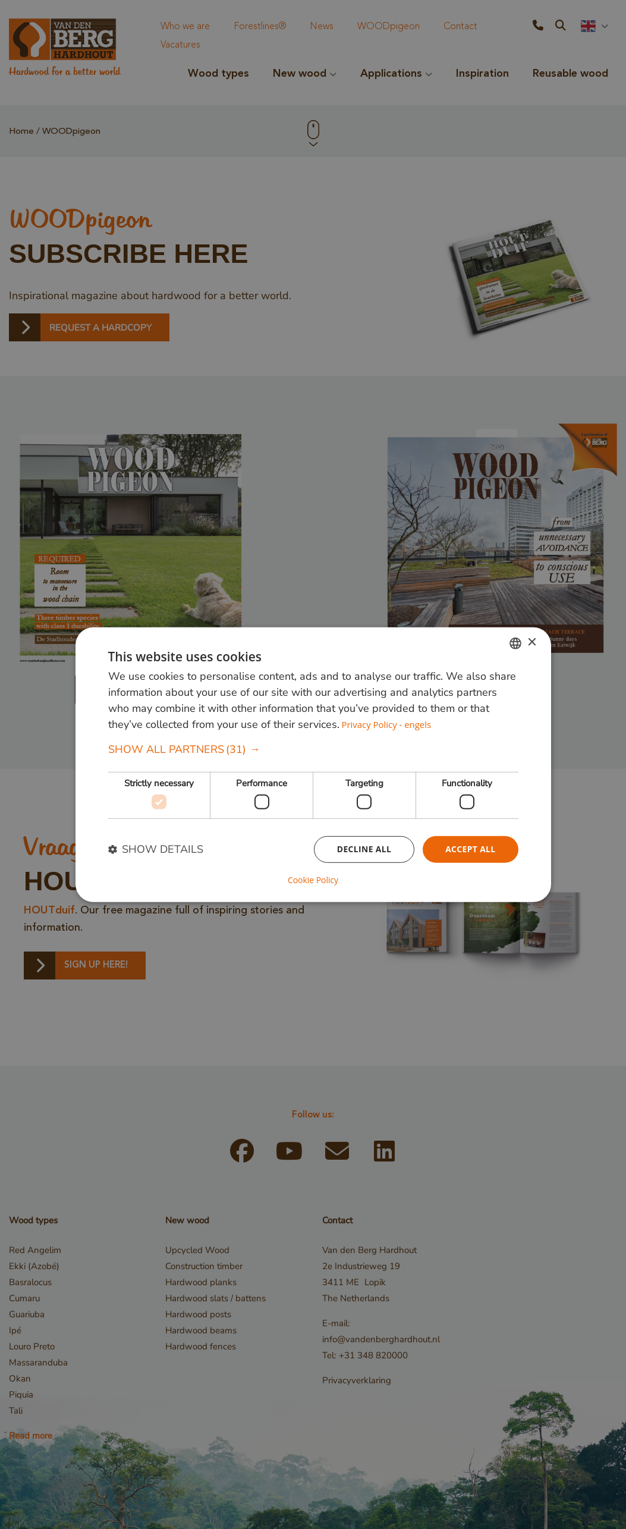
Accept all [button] (470, 849)
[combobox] (515, 643)
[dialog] (313, 764)
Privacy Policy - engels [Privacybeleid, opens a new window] (386, 724)
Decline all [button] (363, 849)
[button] (313, 750)
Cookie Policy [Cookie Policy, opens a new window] (313, 880)
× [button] (531, 642)
